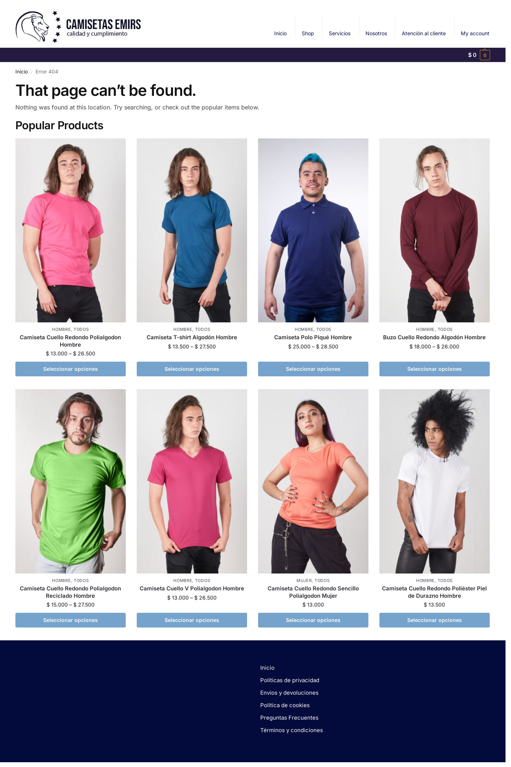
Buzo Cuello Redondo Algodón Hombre (434, 337)
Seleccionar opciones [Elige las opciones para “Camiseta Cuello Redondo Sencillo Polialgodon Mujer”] (313, 620)
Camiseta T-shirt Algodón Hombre (192, 337)
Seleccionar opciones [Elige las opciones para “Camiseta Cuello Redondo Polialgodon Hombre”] (70, 369)
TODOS (81, 329)
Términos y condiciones (291, 730)
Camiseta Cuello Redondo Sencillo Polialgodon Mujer (313, 592)
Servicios (339, 33)
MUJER (304, 580)
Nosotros (376, 33)
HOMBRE (61, 329)
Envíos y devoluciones (289, 692)
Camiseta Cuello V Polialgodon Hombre (192, 588)
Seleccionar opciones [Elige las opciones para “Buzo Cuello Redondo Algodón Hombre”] (434, 369)
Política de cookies (285, 705)
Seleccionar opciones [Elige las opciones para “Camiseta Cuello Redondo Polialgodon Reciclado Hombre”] (70, 620)
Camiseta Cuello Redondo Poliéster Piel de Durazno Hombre (434, 592)
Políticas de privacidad (289, 680)
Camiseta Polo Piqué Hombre (313, 337)
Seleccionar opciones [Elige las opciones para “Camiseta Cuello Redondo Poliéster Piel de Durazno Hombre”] (434, 620)
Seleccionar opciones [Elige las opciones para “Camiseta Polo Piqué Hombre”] (313, 369)
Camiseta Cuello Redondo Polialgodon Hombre (70, 341)
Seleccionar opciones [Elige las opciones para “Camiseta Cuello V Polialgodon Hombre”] (192, 620)
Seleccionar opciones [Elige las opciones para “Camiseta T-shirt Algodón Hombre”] (192, 369)
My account (475, 33)
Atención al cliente (424, 33)
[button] (479, 55)
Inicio (280, 33)
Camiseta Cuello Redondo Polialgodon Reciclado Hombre (70, 592)
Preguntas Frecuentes (289, 717)
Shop (308, 33)
